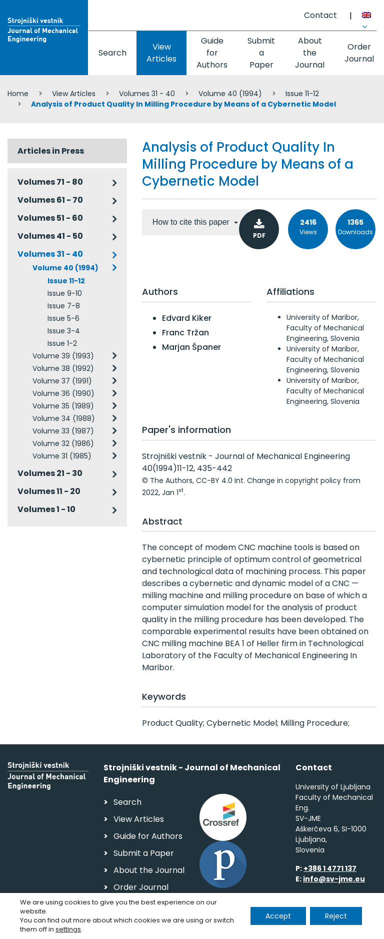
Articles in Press (51, 151)
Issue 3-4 (64, 331)
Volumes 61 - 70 (50, 200)
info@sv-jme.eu (334, 879)
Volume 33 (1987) (63, 431)
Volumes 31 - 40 (147, 94)
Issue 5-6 (64, 318)
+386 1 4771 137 (330, 868)
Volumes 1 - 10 (47, 509)
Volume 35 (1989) (63, 406)
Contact (320, 15)
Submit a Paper (261, 53)
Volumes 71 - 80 (50, 182)
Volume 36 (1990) (63, 393)
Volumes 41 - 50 (50, 236)
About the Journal (309, 53)
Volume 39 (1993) (63, 356)
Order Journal (141, 887)
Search (112, 53)
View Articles (161, 53)
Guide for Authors (212, 53)
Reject (336, 916)
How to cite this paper (192, 222)
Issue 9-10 (65, 293)
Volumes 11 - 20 (49, 491)
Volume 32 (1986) (63, 443)
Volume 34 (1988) (63, 418)
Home (18, 94)
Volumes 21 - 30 (50, 473)
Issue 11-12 (302, 94)
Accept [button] (278, 916)
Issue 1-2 (62, 343)
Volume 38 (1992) (63, 368)
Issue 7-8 (64, 306)
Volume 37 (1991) (62, 381)
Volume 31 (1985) (62, 456)
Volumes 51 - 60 (50, 218)
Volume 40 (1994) (230, 94)
